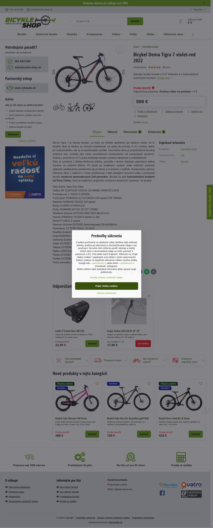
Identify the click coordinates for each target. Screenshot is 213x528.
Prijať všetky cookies (106, 286)
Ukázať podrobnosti (106, 293)
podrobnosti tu (99, 263)
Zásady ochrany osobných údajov (106, 277)
